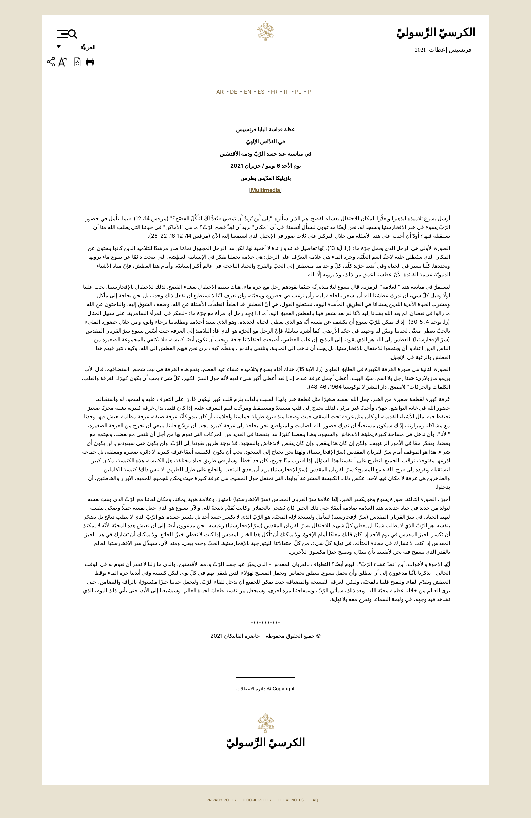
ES (261, 91)
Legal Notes (291, 800)
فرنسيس (459, 49)
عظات (436, 49)
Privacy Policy (222, 800)
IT (286, 91)
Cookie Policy (257, 800)
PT (311, 91)
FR (274, 91)
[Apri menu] (61, 34)
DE (233, 91)
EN (247, 91)
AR (220, 91)
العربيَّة (81, 50)
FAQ (314, 800)
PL (298, 91)
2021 (420, 49)
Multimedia (265, 190)
